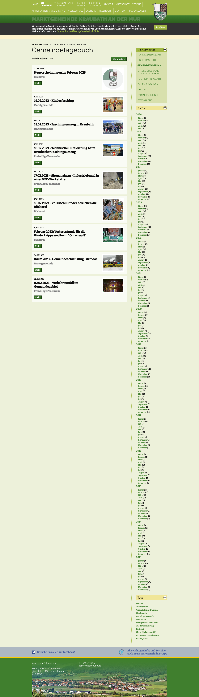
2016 (138, 450)
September (143, 156)
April (140, 126)
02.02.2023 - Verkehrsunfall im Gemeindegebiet (56, 284)
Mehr (37, 83)
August (141, 154)
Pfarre (142, 89)
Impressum (38, 663)
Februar (141, 121)
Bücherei (140, 629)
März (140, 123)
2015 (138, 486)
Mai (139, 129)
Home (45, 44)
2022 (138, 238)
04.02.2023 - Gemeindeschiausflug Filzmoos (65, 259)
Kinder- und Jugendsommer (148, 635)
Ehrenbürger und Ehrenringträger (148, 72)
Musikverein (141, 613)
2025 (138, 131)
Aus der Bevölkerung (145, 626)
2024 (139, 167)
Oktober (141, 159)
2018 (138, 379)
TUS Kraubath (142, 607)
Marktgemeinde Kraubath (147, 623)
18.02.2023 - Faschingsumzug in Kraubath (64, 124)
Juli (139, 151)
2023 (139, 202)
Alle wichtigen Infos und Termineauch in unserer (147, 652)
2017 (138, 415)
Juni (140, 148)
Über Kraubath (147, 60)
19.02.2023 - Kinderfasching (54, 101)
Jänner (141, 118)
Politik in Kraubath (149, 79)
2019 (138, 344)
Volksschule (141, 619)
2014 (138, 521)
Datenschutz (50, 663)
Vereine (139, 604)
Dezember (142, 164)
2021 (138, 273)
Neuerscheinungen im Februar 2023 (60, 72)
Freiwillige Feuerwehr (145, 616)
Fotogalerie (145, 100)
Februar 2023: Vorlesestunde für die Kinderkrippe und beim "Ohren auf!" (60, 233)
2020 (139, 309)
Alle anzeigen (118, 59)
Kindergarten (141, 639)
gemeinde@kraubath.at (90, 665)
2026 (139, 114)
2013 (138, 557)
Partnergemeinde (148, 95)
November (142, 161)
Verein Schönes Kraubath (147, 610)
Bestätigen (160, 27)
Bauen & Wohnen (148, 84)
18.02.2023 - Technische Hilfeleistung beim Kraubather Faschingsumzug (64, 150)
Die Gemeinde (59, 44)
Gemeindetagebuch (78, 44)
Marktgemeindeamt (149, 54)
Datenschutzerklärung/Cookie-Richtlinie (78, 31)
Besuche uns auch (56, 652)
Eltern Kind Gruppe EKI (146, 632)
